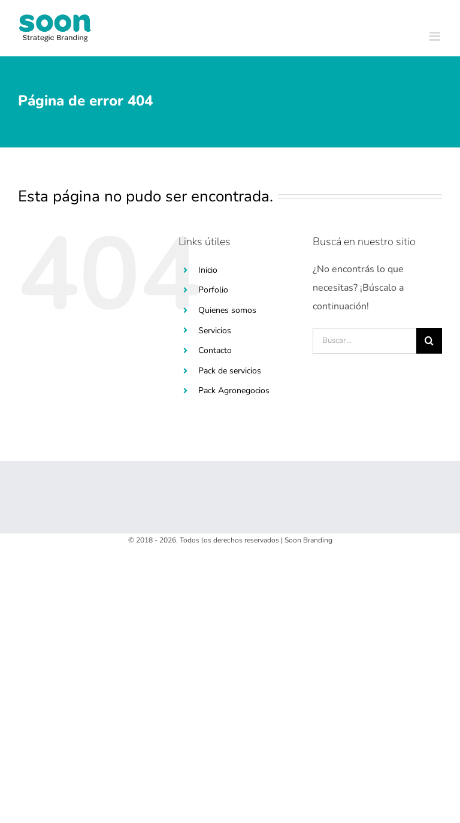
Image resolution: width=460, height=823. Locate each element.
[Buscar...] (364, 341)
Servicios (214, 330)
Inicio (207, 270)
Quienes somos (227, 310)
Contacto (215, 350)
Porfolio (213, 290)
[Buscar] (429, 341)
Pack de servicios (229, 370)
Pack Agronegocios (234, 390)
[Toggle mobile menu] (435, 36)
